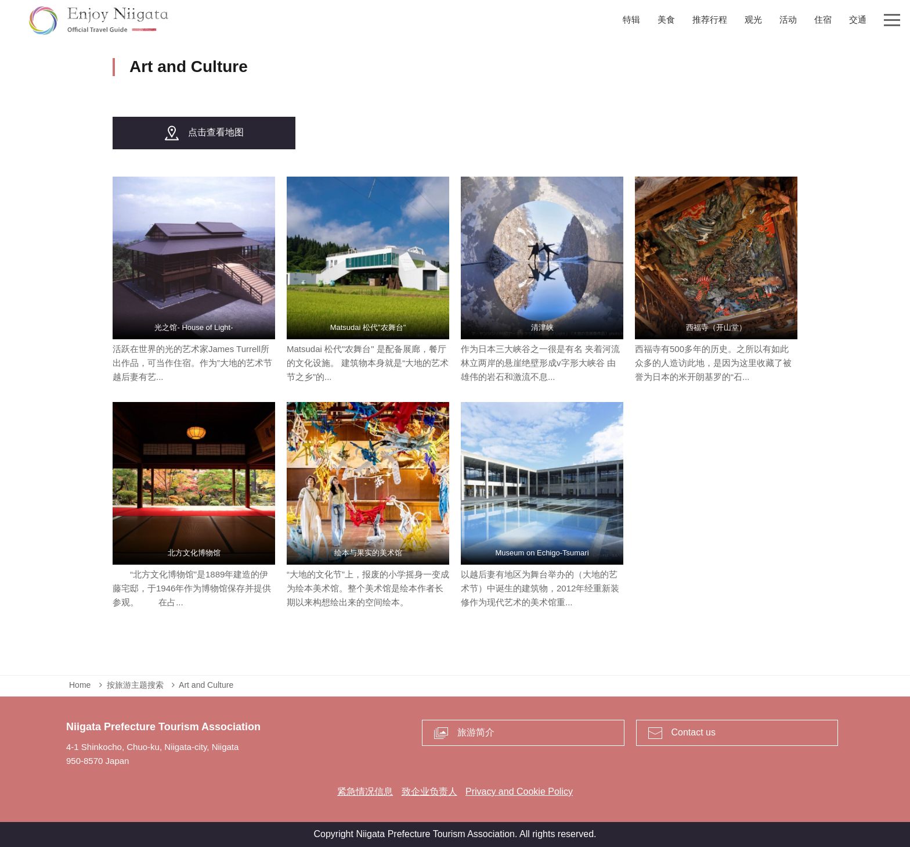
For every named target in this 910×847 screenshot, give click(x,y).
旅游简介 (475, 732)
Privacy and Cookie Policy (519, 791)
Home (80, 685)
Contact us (693, 732)
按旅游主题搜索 (135, 685)
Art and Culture (206, 685)
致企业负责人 (429, 791)
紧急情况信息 (365, 791)
